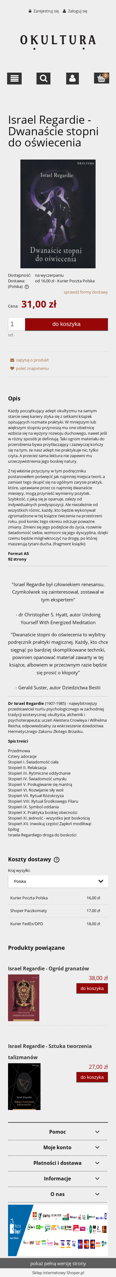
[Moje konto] (72, 78)
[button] (14, 78)
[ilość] (18, 324)
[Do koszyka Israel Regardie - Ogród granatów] (92, 988)
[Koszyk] (101, 78)
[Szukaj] (43, 78)
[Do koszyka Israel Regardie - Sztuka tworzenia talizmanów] (92, 1077)
